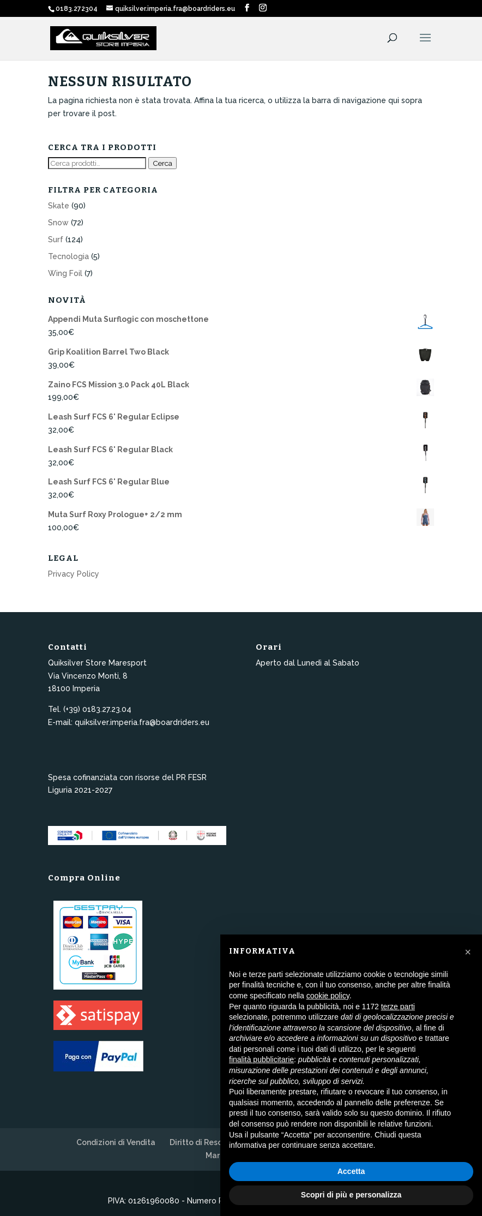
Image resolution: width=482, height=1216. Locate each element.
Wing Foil (65, 273)
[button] (468, 952)
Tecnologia (68, 256)
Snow (58, 222)
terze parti (398, 1006)
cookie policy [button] (328, 995)
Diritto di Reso (196, 1142)
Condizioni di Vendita (115, 1142)
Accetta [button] (351, 1171)
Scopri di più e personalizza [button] (351, 1194)
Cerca (162, 163)
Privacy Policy (73, 574)
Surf (55, 239)
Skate (58, 205)
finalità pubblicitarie (261, 1059)
